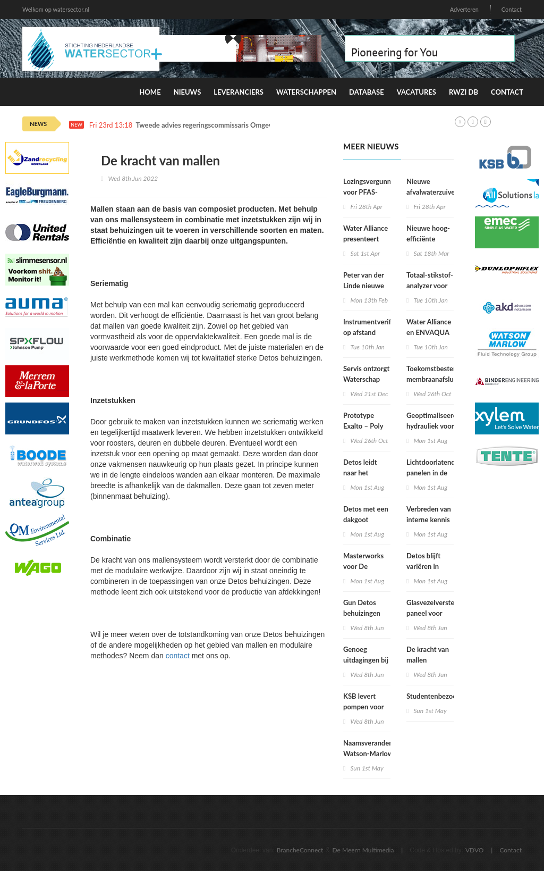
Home (149, 92)
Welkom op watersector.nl (55, 9)
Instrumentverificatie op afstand (375, 327)
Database (366, 92)
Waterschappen (306, 92)
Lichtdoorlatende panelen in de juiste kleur (432, 473)
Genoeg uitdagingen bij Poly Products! (365, 660)
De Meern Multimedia (363, 850)
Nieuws (187, 92)
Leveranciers (239, 92)
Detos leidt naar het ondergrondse (364, 473)
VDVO (474, 850)
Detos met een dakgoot (365, 514)
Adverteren (464, 9)
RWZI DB (463, 92)
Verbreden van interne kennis (428, 514)
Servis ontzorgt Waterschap (366, 373)
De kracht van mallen (427, 654)
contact (178, 655)
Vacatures (416, 92)
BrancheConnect (300, 850)
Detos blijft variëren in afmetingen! (424, 566)
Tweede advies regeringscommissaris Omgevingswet (216, 125)
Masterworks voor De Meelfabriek (363, 566)
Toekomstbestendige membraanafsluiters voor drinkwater (438, 379)
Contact (512, 9)
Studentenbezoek (433, 696)
